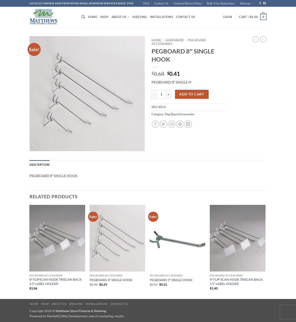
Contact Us (161, 3)
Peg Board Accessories (179, 114)
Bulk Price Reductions (221, 3)
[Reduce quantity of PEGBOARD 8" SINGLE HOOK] (154, 94)
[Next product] (255, 39)
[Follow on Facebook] (260, 3)
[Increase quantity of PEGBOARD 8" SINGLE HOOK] (168, 94)
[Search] (83, 17)
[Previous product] (263, 39)
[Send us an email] (264, 3)
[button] (227, 16)
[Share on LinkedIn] (188, 124)
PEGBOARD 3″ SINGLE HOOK (171, 280)
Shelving (139, 17)
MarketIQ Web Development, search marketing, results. (85, 316)
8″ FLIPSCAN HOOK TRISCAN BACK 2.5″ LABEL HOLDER (55, 282)
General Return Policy (188, 3)
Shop (104, 17)
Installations (161, 17)
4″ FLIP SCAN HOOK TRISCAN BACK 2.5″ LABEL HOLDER (236, 282)
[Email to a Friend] (171, 124)
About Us (120, 17)
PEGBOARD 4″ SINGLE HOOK (111, 280)
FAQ (146, 3)
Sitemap (245, 3)
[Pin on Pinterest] (180, 124)
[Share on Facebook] (155, 124)
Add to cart (191, 94)
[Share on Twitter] (163, 124)
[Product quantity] (161, 94)
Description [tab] (40, 165)
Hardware (174, 40)
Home (92, 17)
